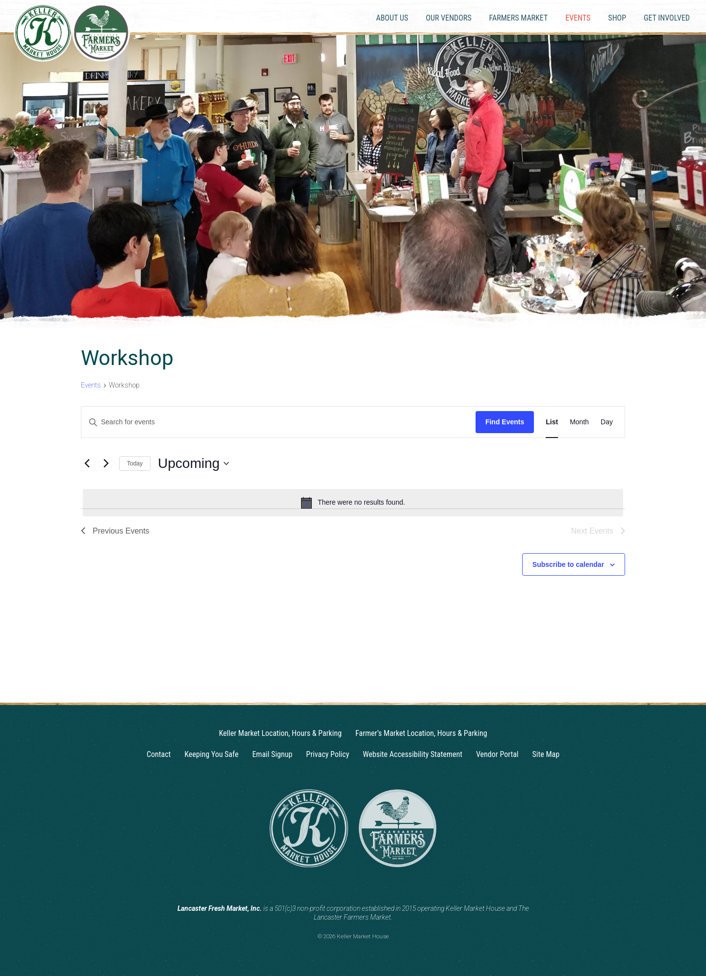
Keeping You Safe (211, 754)
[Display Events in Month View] (579, 422)
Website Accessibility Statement (412, 754)
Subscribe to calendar (568, 564)
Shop (617, 18)
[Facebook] (362, 884)
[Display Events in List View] (552, 422)
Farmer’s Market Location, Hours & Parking (421, 733)
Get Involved (667, 18)
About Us (392, 18)
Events (577, 18)
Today (135, 463)
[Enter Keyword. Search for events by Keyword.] (278, 422)
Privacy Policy (327, 754)
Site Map (546, 754)
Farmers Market (518, 18)
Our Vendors (448, 18)
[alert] (353, 502)
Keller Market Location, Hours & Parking (280, 733)
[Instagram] (343, 884)
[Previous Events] (87, 463)
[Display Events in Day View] (607, 422)
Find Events (504, 422)
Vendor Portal (497, 754)
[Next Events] (106, 463)
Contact (159, 754)
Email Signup (272, 754)
